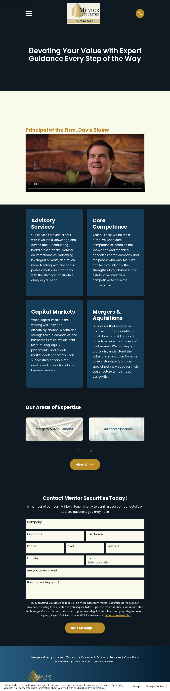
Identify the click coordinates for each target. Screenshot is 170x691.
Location (93, 558)
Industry (33, 558)
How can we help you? (43, 582)
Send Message (85, 628)
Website (114, 546)
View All (85, 464)
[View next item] (89, 450)
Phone (31, 546)
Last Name (95, 534)
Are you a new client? (42, 570)
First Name (34, 534)
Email (71, 546)
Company (34, 522)
